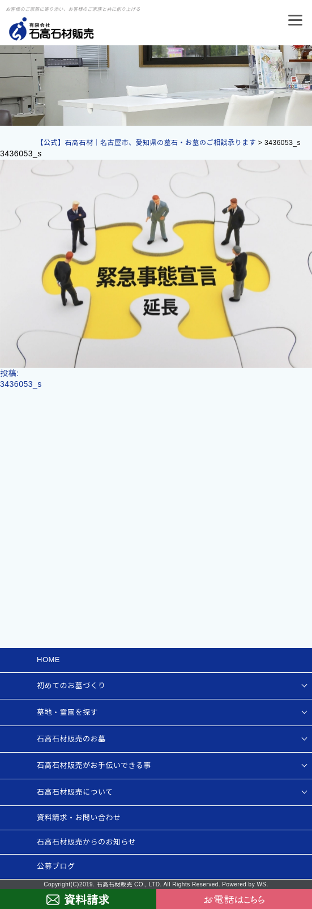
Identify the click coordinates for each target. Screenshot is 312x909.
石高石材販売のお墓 (71, 739)
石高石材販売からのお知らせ (86, 842)
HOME (48, 659)
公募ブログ (56, 866)
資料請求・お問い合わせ (79, 817)
